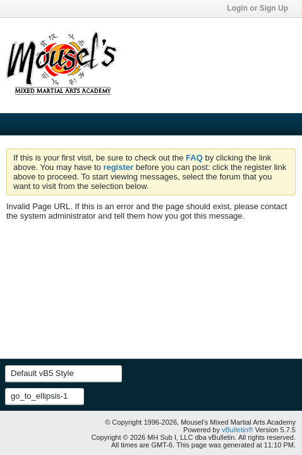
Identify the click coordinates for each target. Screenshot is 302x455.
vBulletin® (237, 430)
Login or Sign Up (261, 8)
